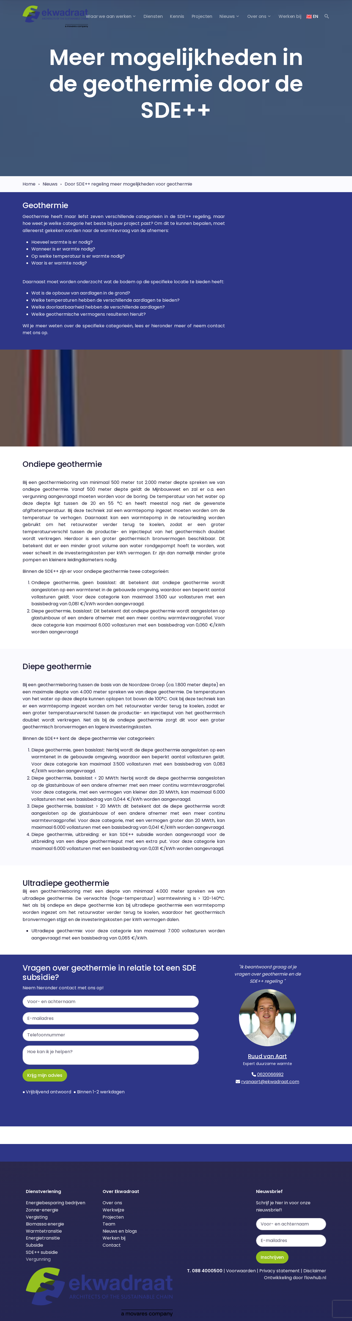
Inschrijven (272, 1257)
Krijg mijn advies (44, 1075)
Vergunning (38, 1259)
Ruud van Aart (267, 1056)
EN (312, 16)
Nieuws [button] (227, 16)
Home (29, 184)
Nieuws (50, 184)
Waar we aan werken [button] (108, 16)
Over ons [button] (257, 16)
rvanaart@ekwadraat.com (270, 1081)
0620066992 (270, 1074)
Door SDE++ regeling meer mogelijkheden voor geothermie (128, 184)
